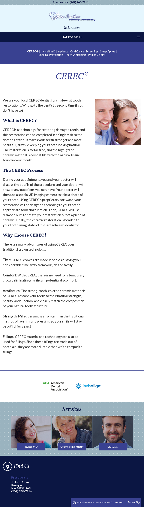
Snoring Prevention (51, 54)
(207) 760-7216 (79, 2)
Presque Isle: (61, 2)
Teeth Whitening (75, 54)
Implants (62, 51)
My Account (72, 28)
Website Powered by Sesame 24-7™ (92, 503)
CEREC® (33, 51)
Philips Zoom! (96, 54)
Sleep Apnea (107, 51)
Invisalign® (48, 51)
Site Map (119, 502)
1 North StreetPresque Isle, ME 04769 (24, 483)
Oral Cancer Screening (84, 51)
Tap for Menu (72, 37)
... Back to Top (132, 502)
